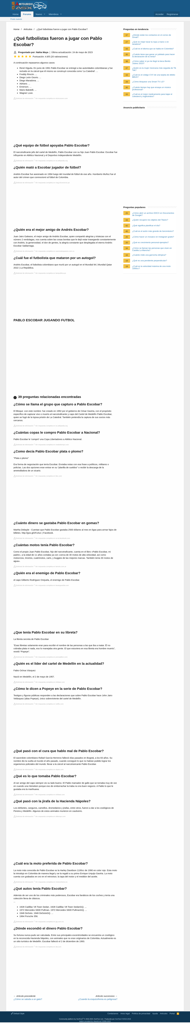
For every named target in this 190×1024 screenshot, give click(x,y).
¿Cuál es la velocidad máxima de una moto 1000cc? (151, 267)
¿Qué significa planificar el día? (146, 225)
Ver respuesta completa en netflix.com (49, 704)
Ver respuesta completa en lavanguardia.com (52, 585)
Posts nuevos (16, 19)
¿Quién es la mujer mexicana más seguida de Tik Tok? (154, 69)
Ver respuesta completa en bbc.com (48, 476)
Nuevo (39, 14)
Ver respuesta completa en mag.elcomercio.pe (52, 183)
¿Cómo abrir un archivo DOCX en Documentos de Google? (153, 214)
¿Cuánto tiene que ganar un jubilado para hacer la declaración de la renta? (153, 55)
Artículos (28, 29)
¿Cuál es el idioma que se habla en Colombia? (153, 49)
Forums (27, 14)
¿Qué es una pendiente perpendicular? (149, 260)
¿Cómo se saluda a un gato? (28, 999)
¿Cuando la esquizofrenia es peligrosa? (97, 999)
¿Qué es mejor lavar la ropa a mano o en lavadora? (150, 43)
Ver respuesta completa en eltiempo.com (50, 816)
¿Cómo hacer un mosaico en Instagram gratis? (153, 237)
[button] (44, 14)
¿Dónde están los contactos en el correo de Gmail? (151, 36)
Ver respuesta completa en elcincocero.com (51, 98)
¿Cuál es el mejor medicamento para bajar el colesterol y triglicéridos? (152, 95)
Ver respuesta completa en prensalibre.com (51, 657)
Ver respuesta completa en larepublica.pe (50, 273)
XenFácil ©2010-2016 (123, 1019)
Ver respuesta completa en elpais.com (49, 769)
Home (16, 14)
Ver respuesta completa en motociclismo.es (51, 882)
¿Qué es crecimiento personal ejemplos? (150, 242)
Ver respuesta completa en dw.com (48, 947)
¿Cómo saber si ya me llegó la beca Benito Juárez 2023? (151, 62)
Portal (172, 1013)
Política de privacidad (141, 1013)
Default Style (17, 1013)
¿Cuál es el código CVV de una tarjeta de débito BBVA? (153, 76)
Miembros (53, 14)
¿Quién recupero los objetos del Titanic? (150, 220)
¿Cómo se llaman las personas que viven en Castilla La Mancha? (152, 249)
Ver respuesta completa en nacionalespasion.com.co (54, 251)
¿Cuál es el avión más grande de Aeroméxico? (153, 231)
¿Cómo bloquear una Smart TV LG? (148, 82)
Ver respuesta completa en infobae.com (50, 682)
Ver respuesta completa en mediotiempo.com (52, 445)
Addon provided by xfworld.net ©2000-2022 (95, 1021)
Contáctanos (112, 1013)
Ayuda (155, 1013)
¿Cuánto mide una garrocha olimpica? (149, 255)
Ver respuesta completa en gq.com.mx (49, 922)
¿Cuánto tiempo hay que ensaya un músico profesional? (151, 88)
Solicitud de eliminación (23, 98)
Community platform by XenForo (81, 1019)
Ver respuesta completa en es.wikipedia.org (51, 161)
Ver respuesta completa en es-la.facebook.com (52, 538)
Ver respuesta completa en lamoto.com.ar (50, 566)
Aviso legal (125, 1013)
